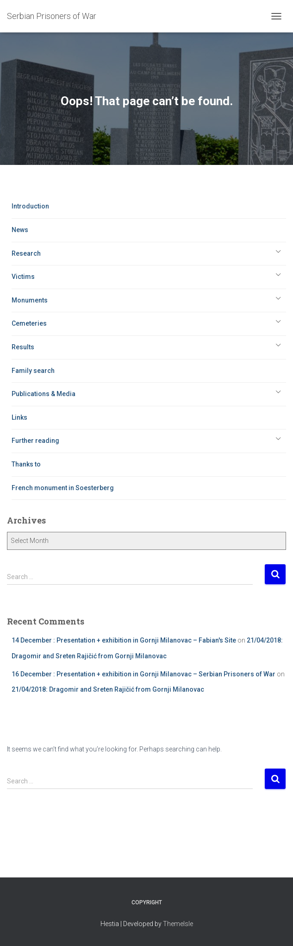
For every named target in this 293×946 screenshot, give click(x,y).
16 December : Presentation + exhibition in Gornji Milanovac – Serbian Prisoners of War (143, 674)
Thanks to (26, 464)
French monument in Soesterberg (63, 488)
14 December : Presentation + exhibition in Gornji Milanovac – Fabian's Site (124, 640)
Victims (23, 276)
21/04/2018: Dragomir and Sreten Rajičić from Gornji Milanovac (108, 689)
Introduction (30, 206)
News (20, 229)
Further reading (35, 440)
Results (23, 347)
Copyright (146, 902)
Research (26, 253)
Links (19, 417)
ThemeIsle (178, 923)
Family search (33, 370)
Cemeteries (29, 323)
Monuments (30, 300)
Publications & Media (43, 393)
